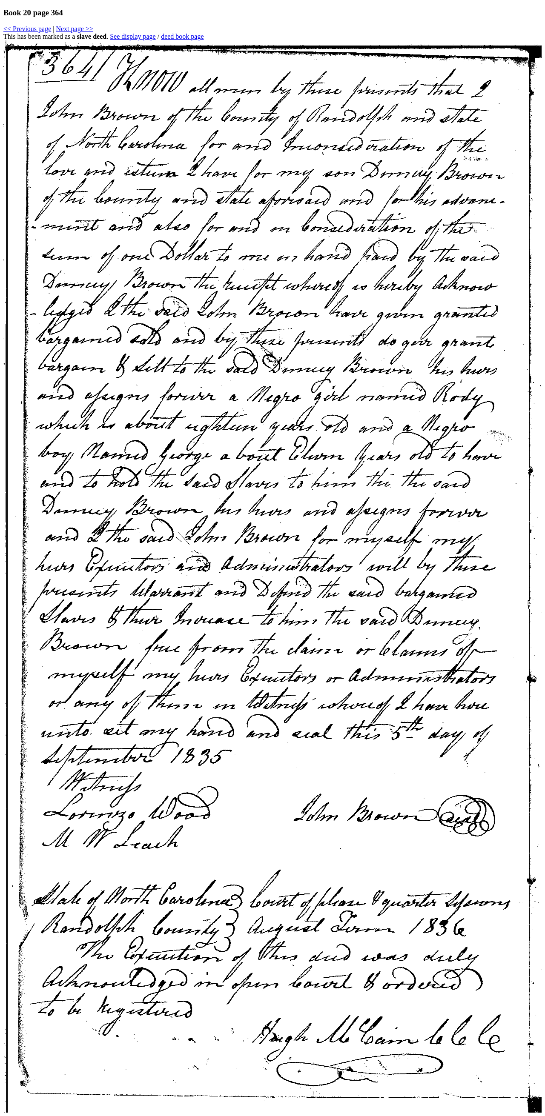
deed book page (182, 36)
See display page (133, 36)
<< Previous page (27, 28)
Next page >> (74, 28)
